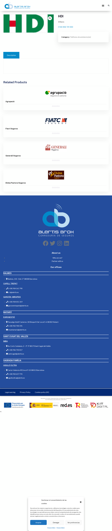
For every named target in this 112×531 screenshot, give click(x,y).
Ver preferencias (74, 522)
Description (11, 55)
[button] (81, 502)
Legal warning (10, 392)
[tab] (11, 55)
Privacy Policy (51, 527)
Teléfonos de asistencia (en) (80, 37)
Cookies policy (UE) (42, 392)
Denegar (56, 522)
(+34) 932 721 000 (65, 27)
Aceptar (38, 522)
